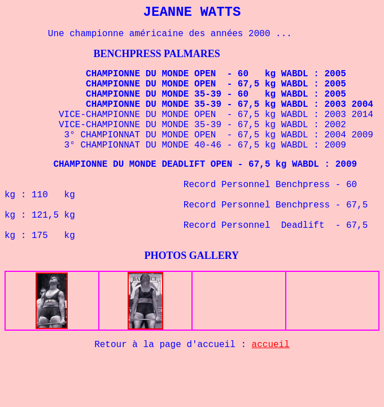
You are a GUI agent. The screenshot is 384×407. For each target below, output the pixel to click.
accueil (271, 345)
